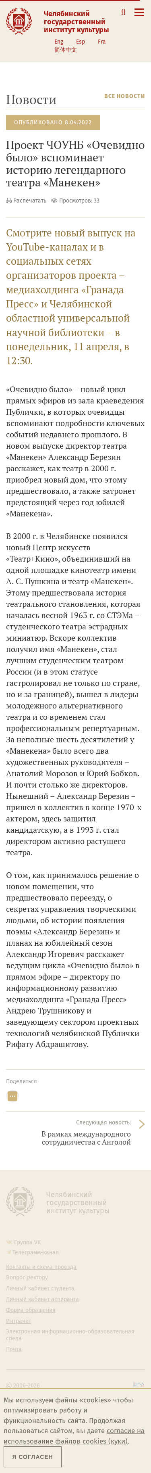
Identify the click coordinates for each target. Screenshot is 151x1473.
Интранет (18, 1321)
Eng (58, 41)
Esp (80, 41)
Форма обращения (31, 1310)
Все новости (124, 96)
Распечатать (29, 200)
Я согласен (32, 1457)
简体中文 (65, 49)
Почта (14, 1349)
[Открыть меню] (139, 16)
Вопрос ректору (27, 1278)
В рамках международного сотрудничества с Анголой (86, 1138)
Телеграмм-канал (35, 1252)
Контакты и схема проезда (41, 1267)
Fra (102, 41)
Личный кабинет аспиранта (42, 1299)
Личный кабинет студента (40, 1288)
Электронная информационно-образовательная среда (70, 1335)
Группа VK (27, 1242)
